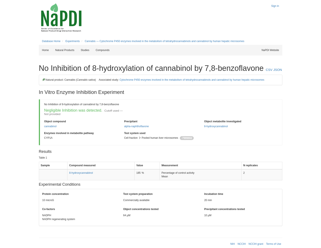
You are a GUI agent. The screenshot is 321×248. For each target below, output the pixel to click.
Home (45, 50)
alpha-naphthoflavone (136, 126)
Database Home (51, 41)
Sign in (275, 5)
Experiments (73, 41)
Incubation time (213, 194)
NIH (232, 243)
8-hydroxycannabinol (216, 126)
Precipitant (130, 121)
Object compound (55, 121)
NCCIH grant (256, 243)
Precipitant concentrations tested (224, 209)
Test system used (134, 133)
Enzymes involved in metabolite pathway (69, 133)
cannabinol (50, 126)
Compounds (103, 50)
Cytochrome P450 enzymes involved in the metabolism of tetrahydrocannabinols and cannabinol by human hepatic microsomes (192, 79)
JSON (277, 69)
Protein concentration (55, 194)
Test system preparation (138, 194)
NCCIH (241, 243)
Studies (85, 50)
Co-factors (48, 209)
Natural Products (64, 50)
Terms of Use (273, 243)
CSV (269, 69)
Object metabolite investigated (222, 121)
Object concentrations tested (140, 209)
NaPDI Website (270, 50)
